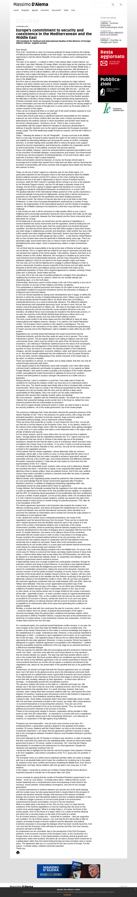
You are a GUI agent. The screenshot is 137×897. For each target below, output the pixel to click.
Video (66, 10)
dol (126, 886)
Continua (67, 895)
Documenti (56, 10)
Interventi (45, 10)
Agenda (35, 10)
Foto (73, 10)
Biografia (25, 10)
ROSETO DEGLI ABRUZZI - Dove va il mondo (112, 33)
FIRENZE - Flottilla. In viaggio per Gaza (110, 41)
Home (16, 10)
